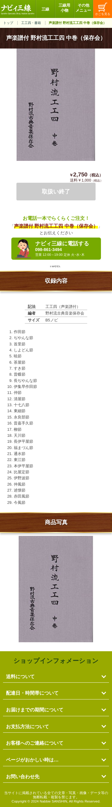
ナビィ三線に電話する (66, 249)
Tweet (54, 265)
